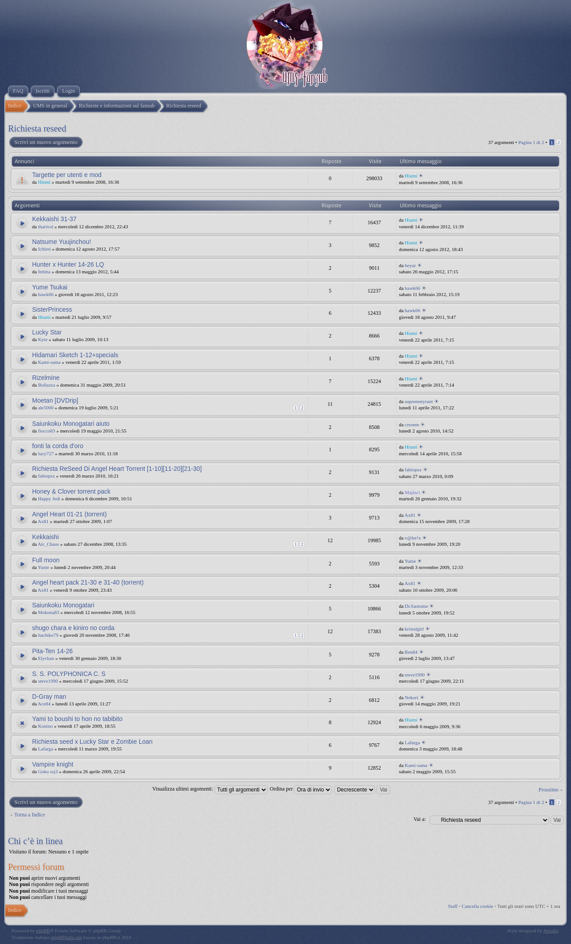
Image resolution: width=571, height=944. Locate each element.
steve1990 (48, 681)
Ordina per (301, 789)
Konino (45, 726)
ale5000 (46, 407)
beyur (410, 265)
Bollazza (46, 384)
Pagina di (531, 142)
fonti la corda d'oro (57, 445)
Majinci (412, 492)
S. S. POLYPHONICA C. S (69, 673)
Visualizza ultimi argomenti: (209, 789)
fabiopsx (46, 475)
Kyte (42, 339)
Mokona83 (48, 612)
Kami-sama (49, 362)
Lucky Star (47, 332)
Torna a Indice (29, 815)
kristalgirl (414, 628)
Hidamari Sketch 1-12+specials (75, 355)
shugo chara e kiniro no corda (73, 627)
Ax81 (43, 521)
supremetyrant (419, 401)
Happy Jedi (49, 498)
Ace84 (44, 703)
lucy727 (46, 453)
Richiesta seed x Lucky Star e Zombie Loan (92, 741)
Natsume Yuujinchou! (61, 241)
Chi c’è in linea (35, 841)
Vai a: (420, 819)
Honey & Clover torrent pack (71, 491)
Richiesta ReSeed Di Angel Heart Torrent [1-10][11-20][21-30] (117, 468)
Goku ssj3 (48, 771)
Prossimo (548, 790)
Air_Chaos (48, 544)
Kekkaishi (45, 536)
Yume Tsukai (49, 287)
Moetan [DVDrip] (55, 400)
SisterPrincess (52, 309)
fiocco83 (46, 430)
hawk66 (46, 294)
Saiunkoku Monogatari (63, 605)
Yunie (44, 567)
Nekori (411, 697)
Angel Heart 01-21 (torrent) (69, 514)
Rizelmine (45, 377)
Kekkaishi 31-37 (54, 219)
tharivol (45, 226)
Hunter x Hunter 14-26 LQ (68, 264)
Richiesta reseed (37, 128)
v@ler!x (413, 537)
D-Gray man (49, 696)
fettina (44, 271)
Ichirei (44, 248)
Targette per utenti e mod (67, 174)
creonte (412, 424)
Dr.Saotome (416, 606)
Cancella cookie (477, 906)
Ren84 (411, 652)
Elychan (46, 658)
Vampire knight (52, 764)
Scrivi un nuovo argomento (45, 142)
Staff (453, 906)
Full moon (45, 560)
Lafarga (45, 748)
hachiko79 (48, 635)
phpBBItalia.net (66, 937)
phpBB (43, 930)
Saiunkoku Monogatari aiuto (71, 423)
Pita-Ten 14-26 (52, 651)
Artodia (551, 930)
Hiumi (44, 182)
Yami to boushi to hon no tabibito (77, 718)
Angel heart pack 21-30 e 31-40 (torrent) (88, 582)
